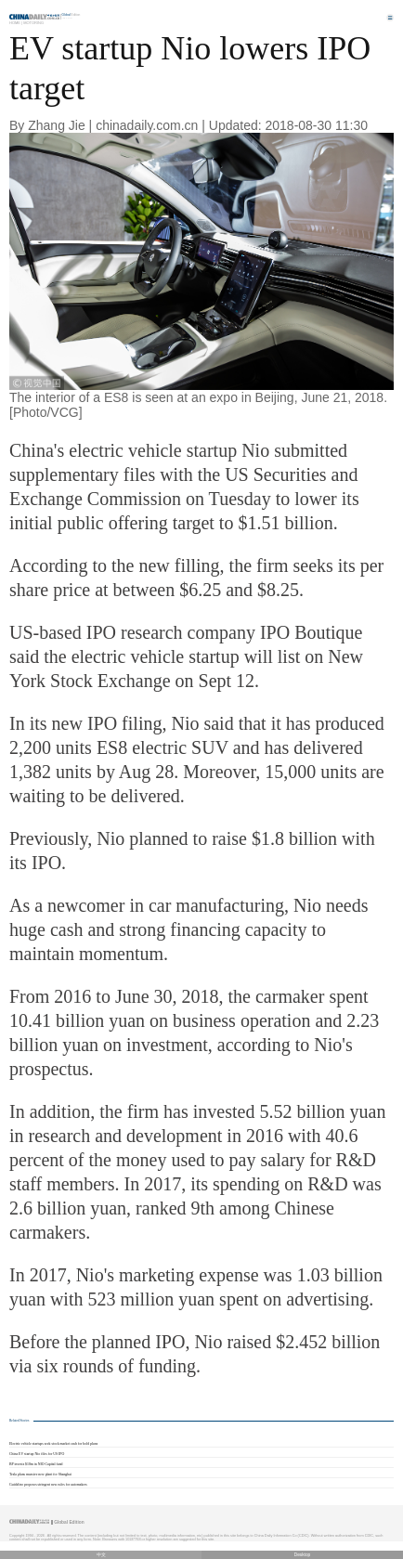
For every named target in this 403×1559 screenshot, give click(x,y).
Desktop (302, 1555)
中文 (101, 1555)
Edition (71, 15)
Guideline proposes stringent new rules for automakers (48, 1485)
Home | (15, 22)
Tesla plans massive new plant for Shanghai (40, 1474)
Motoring (33, 22)
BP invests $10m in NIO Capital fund (36, 1464)
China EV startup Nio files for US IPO (36, 1454)
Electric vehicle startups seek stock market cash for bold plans (53, 1444)
